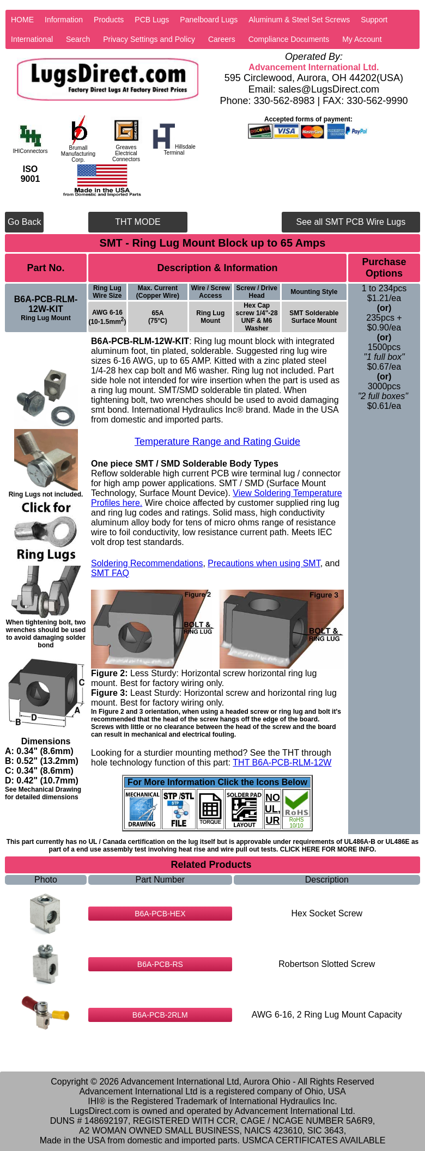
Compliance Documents (289, 39)
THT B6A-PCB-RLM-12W (282, 762)
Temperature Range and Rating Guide (217, 441)
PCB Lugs (152, 19)
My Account (361, 39)
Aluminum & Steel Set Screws (299, 19)
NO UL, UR (273, 809)
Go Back (24, 221)
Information (64, 19)
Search (78, 39)
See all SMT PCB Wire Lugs (350, 221)
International (32, 39)
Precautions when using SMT (264, 563)
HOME (22, 19)
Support (374, 19)
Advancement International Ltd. (313, 67)
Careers (221, 39)
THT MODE (137, 221)
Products (109, 19)
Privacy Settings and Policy (149, 39)
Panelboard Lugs (209, 19)
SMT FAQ (110, 573)
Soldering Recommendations (147, 563)
